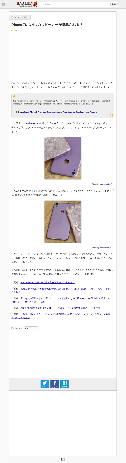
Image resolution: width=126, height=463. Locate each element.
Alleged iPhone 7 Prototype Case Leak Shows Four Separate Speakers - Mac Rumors (59, 112)
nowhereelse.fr (32, 123)
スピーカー (32, 328)
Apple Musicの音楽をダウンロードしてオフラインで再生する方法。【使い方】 (61, 308)
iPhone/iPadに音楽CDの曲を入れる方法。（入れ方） (48, 282)
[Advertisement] (63, 56)
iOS (15, 30)
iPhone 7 (17, 328)
